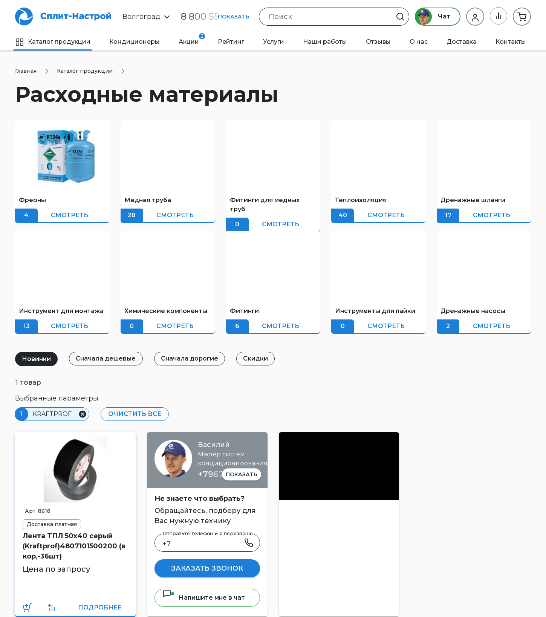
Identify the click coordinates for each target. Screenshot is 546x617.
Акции (192, 39)
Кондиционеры (134, 41)
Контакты (511, 41)
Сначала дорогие (191, 358)
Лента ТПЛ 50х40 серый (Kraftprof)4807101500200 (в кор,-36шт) (74, 546)
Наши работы (325, 41)
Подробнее (100, 607)
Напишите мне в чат (203, 597)
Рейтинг (231, 41)
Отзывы (378, 41)
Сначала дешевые (107, 358)
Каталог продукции (52, 41)
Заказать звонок (207, 568)
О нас (419, 41)
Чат (432, 16)
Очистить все (134, 413)
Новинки (36, 358)
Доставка (462, 41)
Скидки (257, 358)
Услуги (273, 41)
